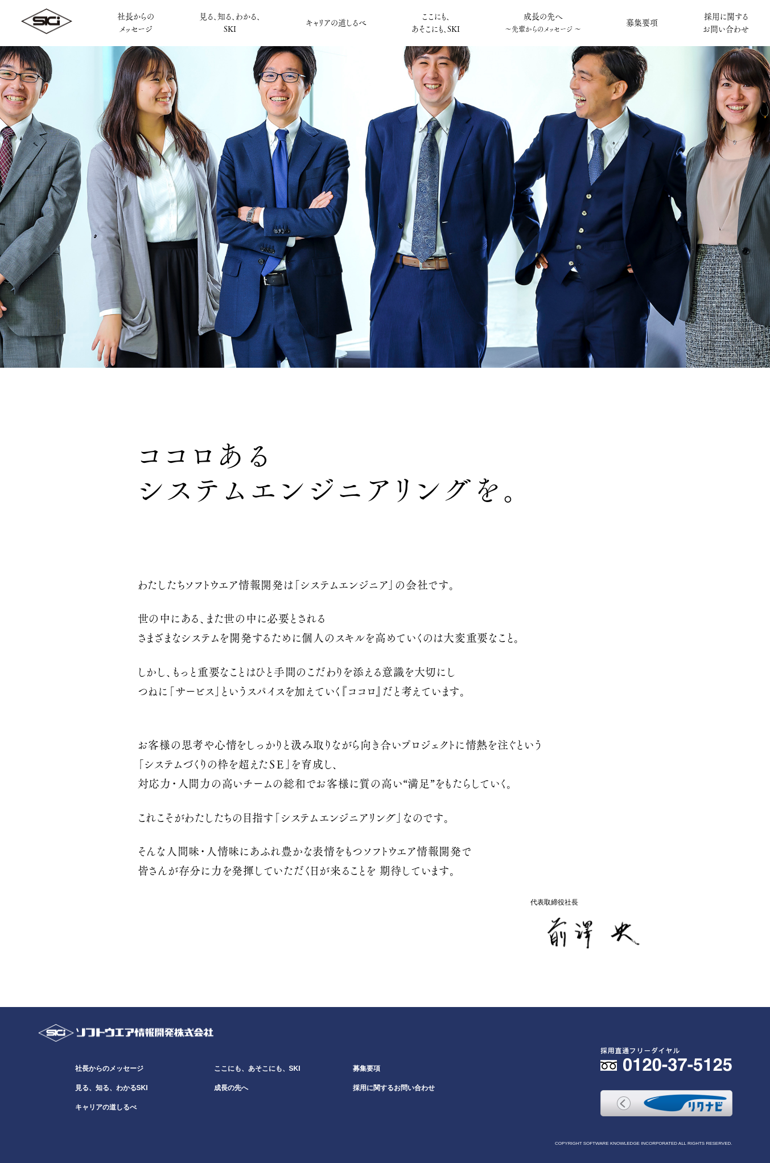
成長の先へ (543, 22)
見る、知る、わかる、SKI (230, 22)
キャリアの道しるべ (336, 22)
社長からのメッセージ (135, 22)
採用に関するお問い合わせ (726, 22)
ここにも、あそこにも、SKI (435, 22)
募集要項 (642, 22)
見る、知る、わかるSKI (111, 1088)
